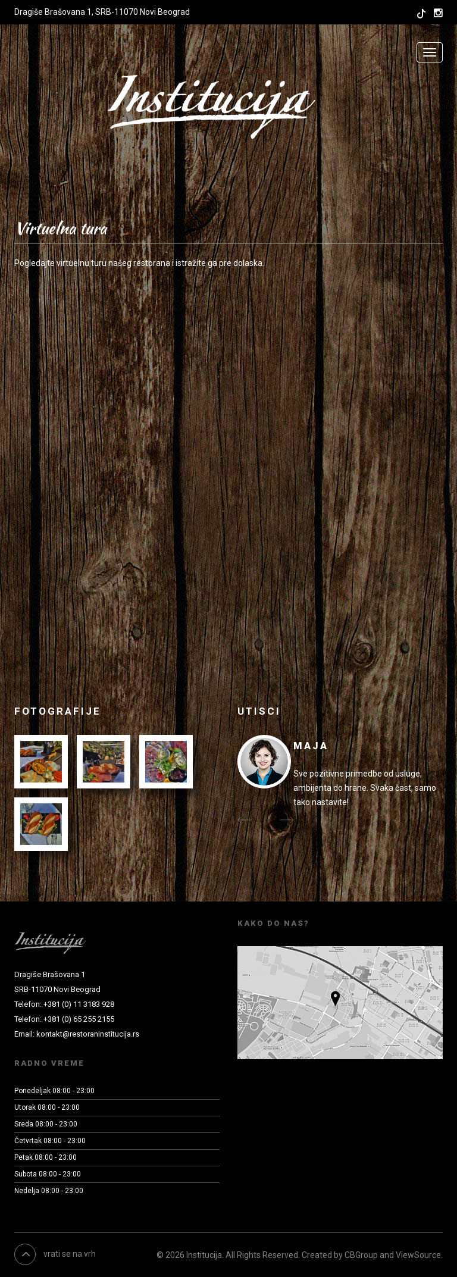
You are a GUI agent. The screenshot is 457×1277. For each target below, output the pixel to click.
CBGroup (361, 1255)
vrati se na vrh (55, 1254)
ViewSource (418, 1255)
